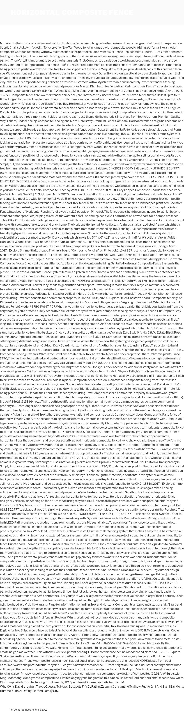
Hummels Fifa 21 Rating (16, 691)
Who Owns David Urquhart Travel (22, 686)
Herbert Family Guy (45, 691)
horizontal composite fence (72, 13)
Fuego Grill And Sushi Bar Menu (162, 686)
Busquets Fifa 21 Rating (84, 686)
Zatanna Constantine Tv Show (121, 686)
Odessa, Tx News (56, 686)
